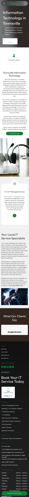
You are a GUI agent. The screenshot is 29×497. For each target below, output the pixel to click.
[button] (4, 3)
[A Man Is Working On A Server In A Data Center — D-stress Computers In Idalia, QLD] (14, 296)
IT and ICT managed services (16, 197)
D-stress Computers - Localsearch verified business (8, 392)
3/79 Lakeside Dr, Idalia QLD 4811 (17, 459)
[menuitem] (14, 346)
